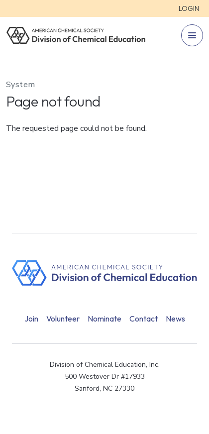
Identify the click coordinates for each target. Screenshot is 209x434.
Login (189, 8)
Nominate (104, 319)
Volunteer (63, 319)
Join (31, 319)
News (175, 319)
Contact (143, 319)
